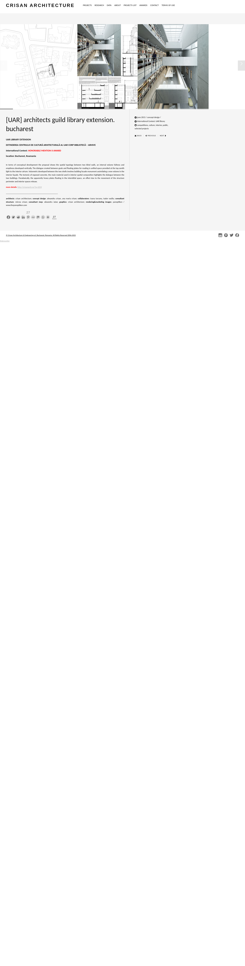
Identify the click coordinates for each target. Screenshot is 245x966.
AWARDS (143, 5)
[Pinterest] (28, 214)
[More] (48, 214)
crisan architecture (40, 5)
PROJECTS (87, 5)
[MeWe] (33, 214)
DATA (109, 5)
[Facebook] (8, 214)
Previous (150, 136)
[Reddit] (18, 214)
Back (138, 136)
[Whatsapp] (43, 214)
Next (163, 136)
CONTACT (154, 5)
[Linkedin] (23, 214)
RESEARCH (99, 5)
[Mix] (38, 214)
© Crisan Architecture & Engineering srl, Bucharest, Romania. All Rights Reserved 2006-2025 (41, 235)
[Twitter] (13, 214)
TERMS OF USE (168, 5)
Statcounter (5, 241)
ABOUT (117, 5)
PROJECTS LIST (130, 5)
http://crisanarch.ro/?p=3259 (30, 187)
